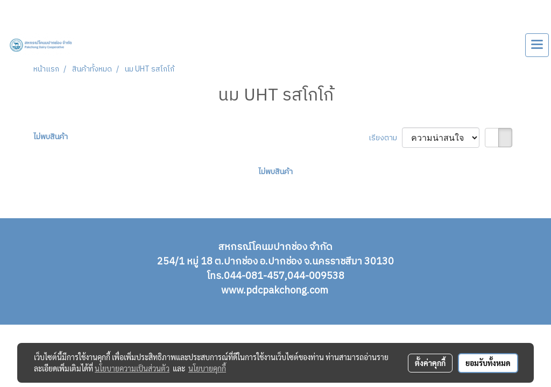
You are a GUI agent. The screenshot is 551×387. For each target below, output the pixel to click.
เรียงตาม (385, 138)
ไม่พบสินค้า (50, 136)
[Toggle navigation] (537, 45)
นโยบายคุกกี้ (207, 368)
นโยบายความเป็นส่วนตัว (132, 368)
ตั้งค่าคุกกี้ (430, 363)
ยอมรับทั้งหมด (488, 363)
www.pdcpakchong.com (275, 291)
